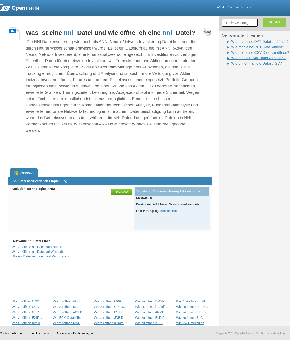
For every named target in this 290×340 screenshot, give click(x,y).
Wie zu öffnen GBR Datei (28, 312)
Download (122, 192)
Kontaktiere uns (39, 333)
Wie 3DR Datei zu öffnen (151, 307)
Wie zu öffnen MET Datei (69, 307)
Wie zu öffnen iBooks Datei (69, 301)
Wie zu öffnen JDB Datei (110, 317)
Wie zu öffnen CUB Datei (28, 307)
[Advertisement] (240, 134)
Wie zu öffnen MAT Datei (69, 323)
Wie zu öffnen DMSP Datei (151, 301)
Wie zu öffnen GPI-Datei (110, 307)
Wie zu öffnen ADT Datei (69, 312)
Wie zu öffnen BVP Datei (110, 312)
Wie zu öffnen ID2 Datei (28, 323)
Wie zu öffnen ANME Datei (151, 312)
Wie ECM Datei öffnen (68, 317)
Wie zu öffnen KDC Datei (151, 323)
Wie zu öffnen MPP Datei (110, 301)
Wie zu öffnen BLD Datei (151, 317)
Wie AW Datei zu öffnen (192, 323)
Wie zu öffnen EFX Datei (192, 312)
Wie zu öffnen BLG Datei (192, 317)
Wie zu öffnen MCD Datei (28, 301)
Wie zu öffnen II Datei (109, 323)
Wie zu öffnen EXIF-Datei (28, 317)
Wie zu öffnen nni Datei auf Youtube (37, 247)
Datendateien (168, 210)
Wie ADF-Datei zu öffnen (192, 301)
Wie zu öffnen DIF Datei (192, 307)
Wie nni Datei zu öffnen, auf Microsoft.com (41, 256)
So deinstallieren (11, 333)
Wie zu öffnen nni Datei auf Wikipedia (38, 251)
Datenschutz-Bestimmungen (74, 333)
